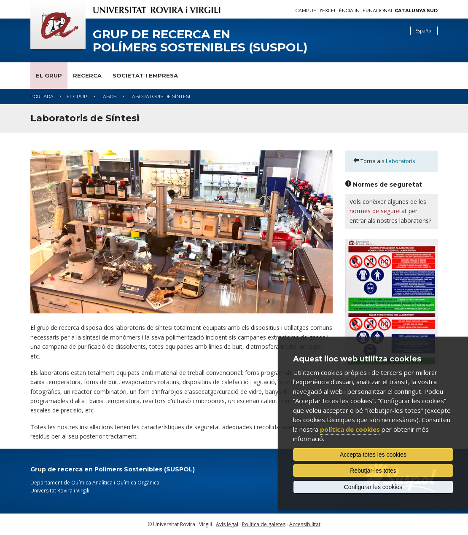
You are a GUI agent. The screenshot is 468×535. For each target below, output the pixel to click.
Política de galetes (263, 524)
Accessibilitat (304, 524)
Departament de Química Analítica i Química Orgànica (94, 482)
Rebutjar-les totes (373, 470)
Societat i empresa (145, 75)
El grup (49, 75)
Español (424, 30)
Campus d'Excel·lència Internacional (367, 10)
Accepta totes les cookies (373, 454)
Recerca (87, 75)
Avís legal (227, 524)
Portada (42, 96)
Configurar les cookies (373, 487)
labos (108, 96)
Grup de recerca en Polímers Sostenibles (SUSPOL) (200, 41)
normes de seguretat (378, 211)
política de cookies (350, 429)
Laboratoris (400, 161)
